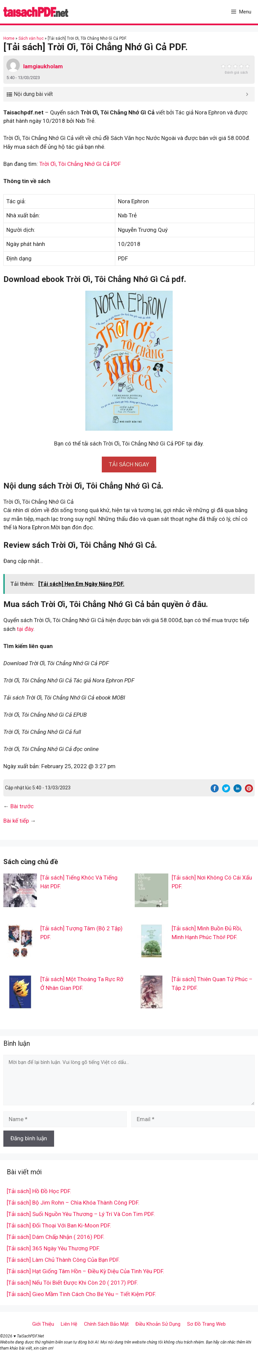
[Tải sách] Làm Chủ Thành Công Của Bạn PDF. (63, 1259)
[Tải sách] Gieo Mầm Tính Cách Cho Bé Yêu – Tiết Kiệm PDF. (81, 1294)
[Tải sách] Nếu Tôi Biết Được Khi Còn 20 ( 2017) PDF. (72, 1282)
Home (8, 38)
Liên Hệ (69, 1324)
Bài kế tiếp (16, 820)
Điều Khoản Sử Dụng (157, 1324)
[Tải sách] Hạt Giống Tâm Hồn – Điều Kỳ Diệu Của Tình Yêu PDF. (85, 1271)
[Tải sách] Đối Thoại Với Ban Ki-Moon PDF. (59, 1225)
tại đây (25, 629)
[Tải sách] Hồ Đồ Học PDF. (39, 1191)
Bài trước (22, 806)
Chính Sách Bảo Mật (106, 1324)
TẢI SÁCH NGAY (129, 464)
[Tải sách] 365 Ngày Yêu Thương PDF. (53, 1248)
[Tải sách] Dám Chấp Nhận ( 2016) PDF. (55, 1237)
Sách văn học (31, 38)
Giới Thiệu (43, 1324)
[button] (129, 464)
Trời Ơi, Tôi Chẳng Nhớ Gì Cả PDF (80, 163)
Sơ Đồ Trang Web (206, 1324)
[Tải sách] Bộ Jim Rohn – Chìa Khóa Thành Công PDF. (73, 1202)
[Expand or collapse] (247, 94)
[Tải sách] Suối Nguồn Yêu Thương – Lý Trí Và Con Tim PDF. (81, 1214)
